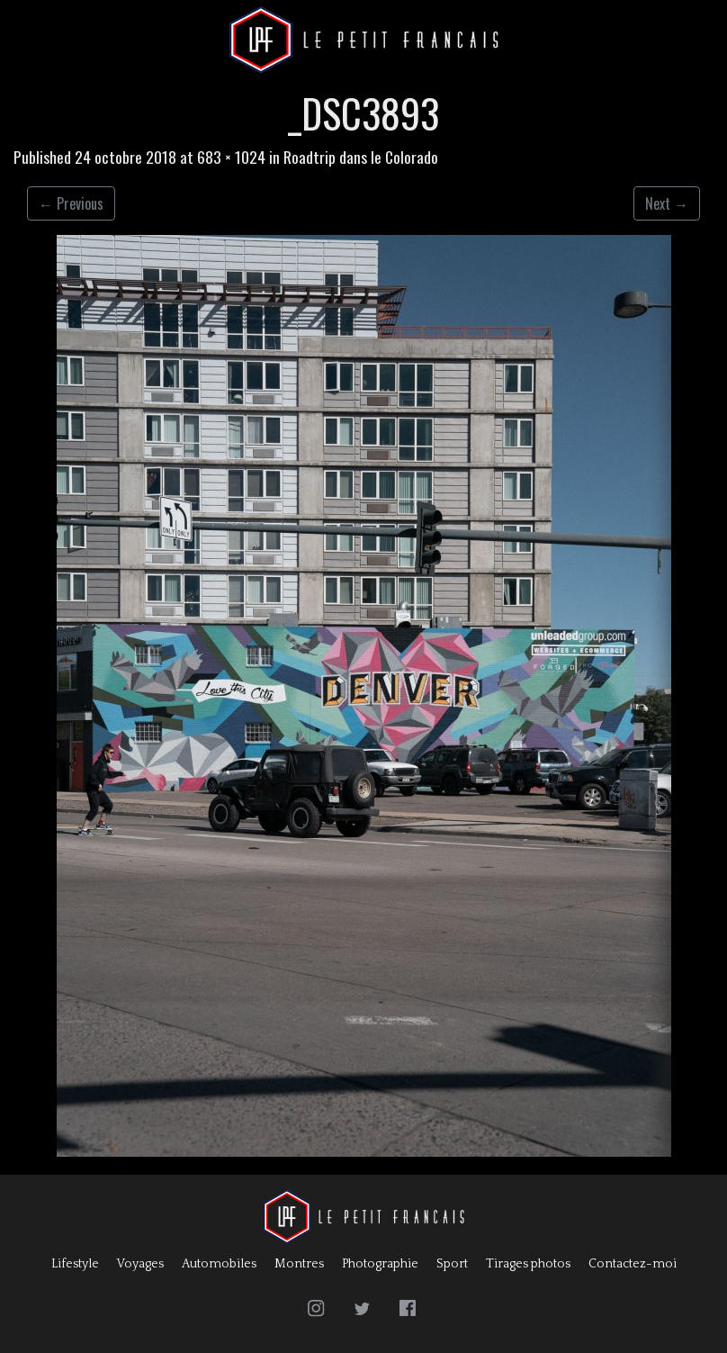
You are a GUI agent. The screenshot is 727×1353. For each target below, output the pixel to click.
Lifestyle (75, 1264)
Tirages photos (528, 1264)
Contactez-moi (632, 1264)
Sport (452, 1264)
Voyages (140, 1264)
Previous (71, 203)
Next (666, 203)
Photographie (380, 1264)
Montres (299, 1264)
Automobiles (219, 1264)
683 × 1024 (231, 156)
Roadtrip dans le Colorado (360, 156)
